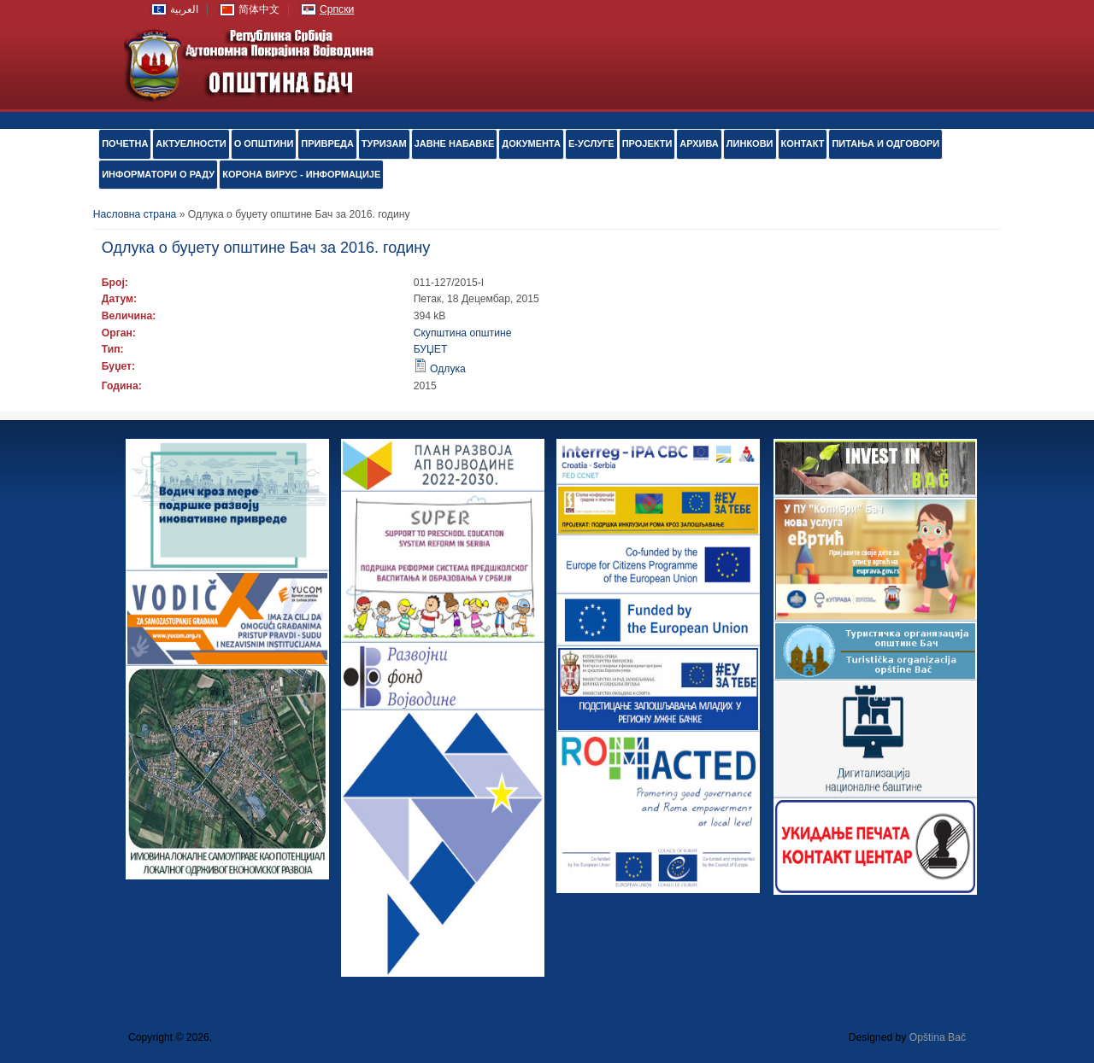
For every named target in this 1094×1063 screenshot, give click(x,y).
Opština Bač (937, 1037)
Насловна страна (135, 214)
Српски (337, 9)
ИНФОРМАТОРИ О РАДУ (158, 174)
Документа (531, 143)
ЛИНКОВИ (749, 143)
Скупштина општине (463, 333)
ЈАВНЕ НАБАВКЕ (455, 143)
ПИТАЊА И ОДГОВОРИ (885, 143)
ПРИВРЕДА (327, 143)
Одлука (448, 369)
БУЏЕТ (431, 349)
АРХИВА (698, 143)
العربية (184, 9)
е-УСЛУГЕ (591, 143)
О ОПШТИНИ (264, 143)
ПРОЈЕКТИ (647, 143)
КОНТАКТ (803, 143)
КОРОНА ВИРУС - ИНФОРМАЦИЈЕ (301, 174)
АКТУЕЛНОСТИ (191, 143)
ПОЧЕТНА (125, 143)
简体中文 (258, 9)
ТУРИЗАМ (384, 143)
